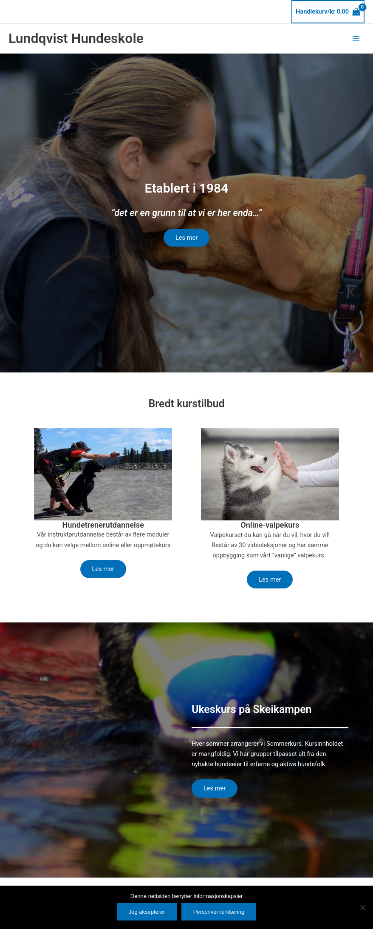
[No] (362, 907)
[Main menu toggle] (356, 38)
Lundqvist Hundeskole (76, 38)
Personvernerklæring (219, 912)
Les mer (186, 237)
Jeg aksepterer (147, 912)
